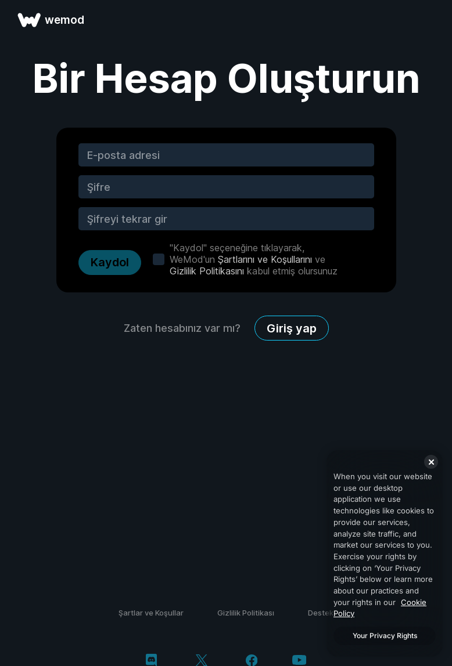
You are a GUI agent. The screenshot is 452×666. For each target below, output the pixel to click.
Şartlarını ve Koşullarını (265, 259)
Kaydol (110, 262)
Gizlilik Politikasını (207, 271)
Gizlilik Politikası (245, 612)
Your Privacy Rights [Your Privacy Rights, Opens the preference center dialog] (385, 635)
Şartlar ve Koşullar (151, 612)
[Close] (431, 462)
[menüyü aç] (430, 19)
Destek (320, 612)
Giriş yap (292, 328)
